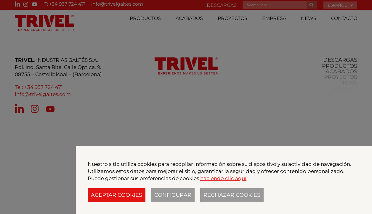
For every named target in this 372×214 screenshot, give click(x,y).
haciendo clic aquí (223, 178)
